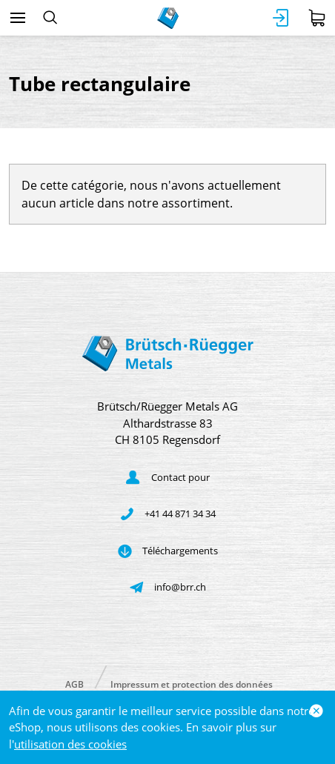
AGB (74, 683)
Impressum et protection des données (191, 683)
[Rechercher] (50, 18)
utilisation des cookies (70, 744)
